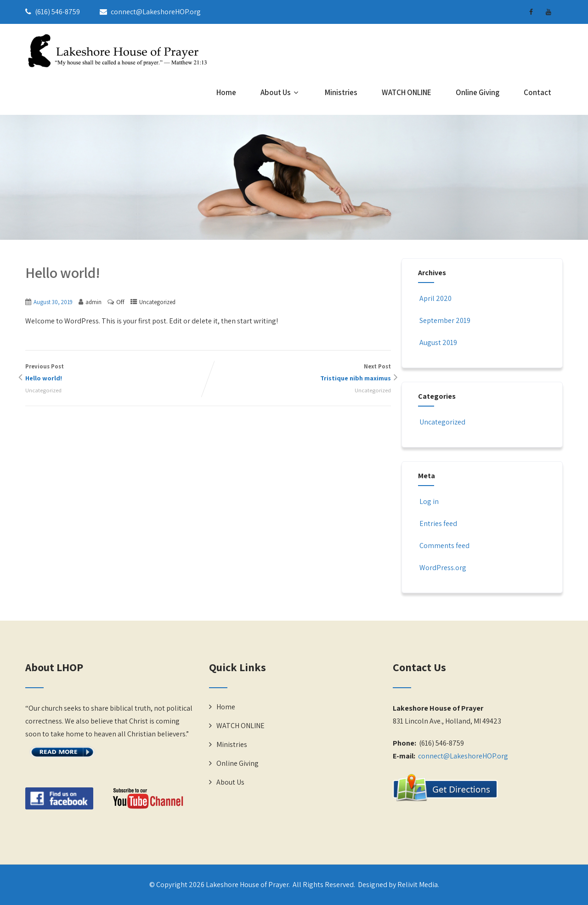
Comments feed (443, 545)
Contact (537, 92)
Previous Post (116, 373)
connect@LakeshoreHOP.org (463, 756)
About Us (280, 92)
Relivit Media (417, 884)
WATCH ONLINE (406, 92)
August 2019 (438, 342)
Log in (428, 501)
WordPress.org (442, 567)
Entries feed (437, 523)
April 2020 (435, 298)
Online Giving (477, 92)
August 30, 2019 (53, 302)
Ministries (341, 92)
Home (226, 92)
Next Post (299, 373)
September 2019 (444, 320)
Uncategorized (157, 302)
